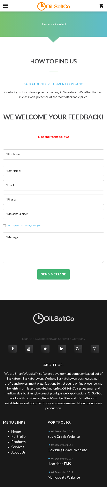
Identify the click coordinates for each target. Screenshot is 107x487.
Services (17, 447)
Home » (47, 24)
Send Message (53, 274)
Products (18, 442)
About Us (18, 452)
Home (16, 431)
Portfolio (18, 436)
